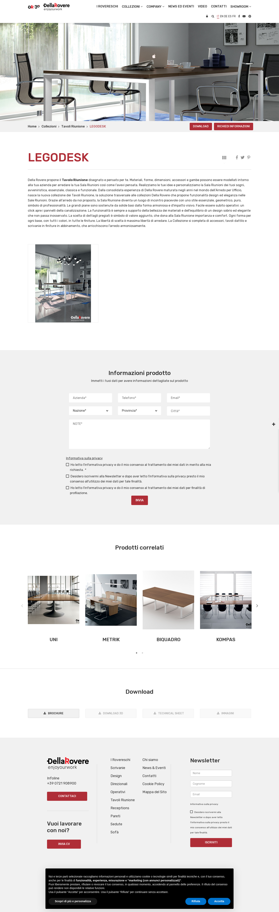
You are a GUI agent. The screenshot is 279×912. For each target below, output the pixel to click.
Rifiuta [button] (196, 901)
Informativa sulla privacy (84, 458)
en (221, 16)
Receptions (120, 808)
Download (201, 126)
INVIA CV (64, 844)
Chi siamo (150, 760)
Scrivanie (118, 768)
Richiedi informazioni (233, 126)
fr (234, 16)
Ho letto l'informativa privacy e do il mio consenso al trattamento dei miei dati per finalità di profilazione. (135, 490)
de (225, 16)
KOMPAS (225, 639)
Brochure (55, 713)
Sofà (115, 832)
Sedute (116, 824)
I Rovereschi (107, 6)
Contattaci (67, 796)
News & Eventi (154, 768)
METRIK (111, 639)
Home (32, 126)
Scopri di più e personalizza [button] (73, 901)
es (230, 16)
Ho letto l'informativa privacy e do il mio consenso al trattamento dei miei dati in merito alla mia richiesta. (138, 467)
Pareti (115, 816)
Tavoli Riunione (73, 126)
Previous (22, 605)
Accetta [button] (219, 901)
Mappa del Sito (154, 792)
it (218, 16)
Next (257, 605)
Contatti (149, 776)
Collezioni (49, 126)
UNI (54, 639)
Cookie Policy (153, 784)
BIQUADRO (168, 639)
